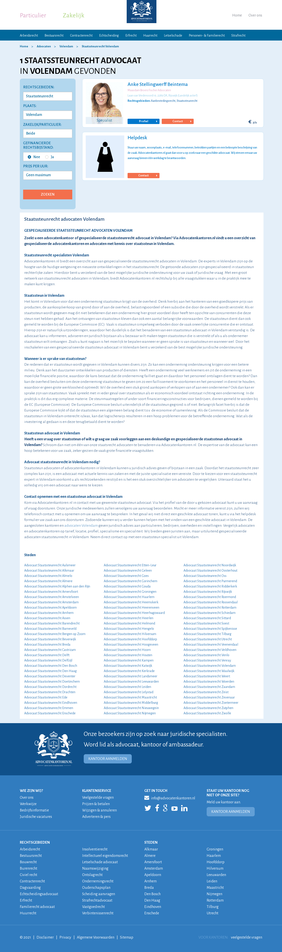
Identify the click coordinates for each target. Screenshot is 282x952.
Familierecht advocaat (37, 907)
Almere (150, 856)
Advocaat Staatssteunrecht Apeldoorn (50, 607)
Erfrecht (131, 35)
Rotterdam (215, 900)
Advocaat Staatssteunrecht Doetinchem (52, 681)
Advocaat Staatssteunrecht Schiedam (210, 613)
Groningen (215, 849)
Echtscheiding (109, 35)
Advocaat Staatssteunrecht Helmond (129, 623)
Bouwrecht (28, 862)
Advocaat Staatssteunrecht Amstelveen (51, 597)
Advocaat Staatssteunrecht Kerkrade (129, 671)
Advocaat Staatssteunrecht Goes (126, 576)
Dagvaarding (30, 888)
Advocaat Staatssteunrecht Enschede (50, 713)
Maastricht (215, 888)
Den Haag (152, 900)
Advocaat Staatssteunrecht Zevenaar (209, 697)
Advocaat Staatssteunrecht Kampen (129, 660)
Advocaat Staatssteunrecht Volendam (210, 665)
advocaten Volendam (81, 526)
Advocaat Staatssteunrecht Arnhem (49, 613)
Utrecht (212, 913)
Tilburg (213, 907)
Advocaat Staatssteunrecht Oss (205, 576)
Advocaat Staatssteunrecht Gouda (127, 586)
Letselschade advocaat (100, 862)
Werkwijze (28, 804)
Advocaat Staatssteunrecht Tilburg (207, 634)
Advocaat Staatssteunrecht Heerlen (128, 618)
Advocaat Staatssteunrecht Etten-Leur (130, 565)
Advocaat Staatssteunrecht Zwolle (207, 713)
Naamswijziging (95, 869)
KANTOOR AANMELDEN (107, 759)
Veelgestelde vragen (98, 798)
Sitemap (126, 937)
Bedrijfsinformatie (34, 810)
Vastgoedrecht (93, 907)
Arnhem (150, 881)
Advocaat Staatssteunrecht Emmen (48, 708)
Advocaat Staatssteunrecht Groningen (130, 591)
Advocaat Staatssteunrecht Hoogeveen (131, 644)
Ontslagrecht (92, 875)
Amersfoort (153, 862)
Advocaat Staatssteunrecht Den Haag (50, 671)
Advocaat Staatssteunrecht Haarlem (129, 597)
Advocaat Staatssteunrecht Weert (207, 676)
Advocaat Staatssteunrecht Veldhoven (210, 650)
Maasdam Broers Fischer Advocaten (149, 90)
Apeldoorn (152, 875)
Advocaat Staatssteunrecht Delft (46, 655)
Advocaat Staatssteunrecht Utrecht (208, 639)
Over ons (255, 15)
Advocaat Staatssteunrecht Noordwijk (210, 565)
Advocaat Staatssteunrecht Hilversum (130, 634)
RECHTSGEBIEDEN (35, 843)
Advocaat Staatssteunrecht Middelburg (131, 702)
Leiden (212, 881)
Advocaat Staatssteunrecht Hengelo (129, 628)
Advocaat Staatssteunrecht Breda (47, 644)
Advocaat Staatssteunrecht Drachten (49, 692)
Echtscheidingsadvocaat (39, 894)
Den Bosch (152, 894)
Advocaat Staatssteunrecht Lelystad (128, 692)
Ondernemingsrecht (97, 881)
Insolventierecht (95, 849)
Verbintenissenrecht (97, 913)
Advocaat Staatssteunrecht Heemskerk (131, 602)
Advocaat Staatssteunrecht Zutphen (208, 708)
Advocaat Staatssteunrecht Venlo (206, 655)
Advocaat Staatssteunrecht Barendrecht (52, 623)
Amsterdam (153, 869)
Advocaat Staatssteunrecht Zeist (206, 692)
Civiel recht (28, 875)
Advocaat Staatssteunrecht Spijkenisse (210, 628)
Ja (49, 157)
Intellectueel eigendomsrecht (105, 856)
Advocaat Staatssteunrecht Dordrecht (50, 687)
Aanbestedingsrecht (163, 100)
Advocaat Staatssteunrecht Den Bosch (50, 665)
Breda (149, 888)
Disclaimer (45, 937)
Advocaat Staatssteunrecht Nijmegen (130, 713)
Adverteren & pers (96, 817)
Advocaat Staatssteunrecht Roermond (210, 597)
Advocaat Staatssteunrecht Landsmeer (130, 676)
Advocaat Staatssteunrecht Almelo (48, 576)
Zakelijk (73, 15)
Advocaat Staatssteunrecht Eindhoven (50, 702)
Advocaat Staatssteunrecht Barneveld (50, 628)
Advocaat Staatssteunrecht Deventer (49, 676)
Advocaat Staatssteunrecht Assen (47, 618)
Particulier (33, 15)
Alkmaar (151, 849)
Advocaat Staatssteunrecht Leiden (127, 687)
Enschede (151, 913)
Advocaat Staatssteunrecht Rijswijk (208, 591)
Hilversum (215, 869)
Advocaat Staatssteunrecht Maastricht (130, 697)
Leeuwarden (216, 875)
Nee (34, 157)
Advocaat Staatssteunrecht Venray (207, 660)
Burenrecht (28, 869)
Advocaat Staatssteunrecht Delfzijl (48, 660)
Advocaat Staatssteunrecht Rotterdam (210, 607)
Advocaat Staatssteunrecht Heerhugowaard (134, 613)
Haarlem (214, 856)
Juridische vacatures (36, 817)
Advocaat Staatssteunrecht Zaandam (209, 687)
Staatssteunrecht (187, 100)
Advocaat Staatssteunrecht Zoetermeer (211, 702)
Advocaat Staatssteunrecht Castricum (50, 650)
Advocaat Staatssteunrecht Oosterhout (210, 570)
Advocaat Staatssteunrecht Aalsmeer (50, 565)
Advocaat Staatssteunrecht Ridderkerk (210, 586)
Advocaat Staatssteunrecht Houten (128, 655)
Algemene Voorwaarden (95, 937)
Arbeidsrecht (29, 35)
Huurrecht (150, 35)
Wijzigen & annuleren (99, 810)
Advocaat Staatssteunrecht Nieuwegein (131, 708)
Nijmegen (214, 894)
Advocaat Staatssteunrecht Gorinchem (130, 581)
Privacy (65, 937)
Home (237, 15)
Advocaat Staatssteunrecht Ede (45, 697)
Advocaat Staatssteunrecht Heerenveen (131, 607)
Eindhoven (152, 907)
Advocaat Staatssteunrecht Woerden (209, 681)
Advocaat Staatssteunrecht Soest (206, 623)
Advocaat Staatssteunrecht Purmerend (210, 581)
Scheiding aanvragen (98, 894)
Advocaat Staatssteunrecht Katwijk (128, 665)
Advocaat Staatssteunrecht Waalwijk (209, 671)
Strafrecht (238, 35)
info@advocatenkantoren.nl (169, 797)
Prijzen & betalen (96, 804)
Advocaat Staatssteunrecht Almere (48, 581)
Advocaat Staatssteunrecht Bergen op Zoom (54, 634)
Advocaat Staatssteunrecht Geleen (128, 570)
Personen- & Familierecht (207, 35)
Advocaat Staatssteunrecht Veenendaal (211, 644)
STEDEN (151, 843)
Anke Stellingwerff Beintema (158, 84)
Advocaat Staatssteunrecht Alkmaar (49, 570)
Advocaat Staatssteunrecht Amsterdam (51, 602)
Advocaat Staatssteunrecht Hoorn (127, 650)
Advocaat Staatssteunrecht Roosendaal (211, 602)
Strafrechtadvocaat (97, 900)
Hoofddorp (215, 862)
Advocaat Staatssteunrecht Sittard (207, 618)
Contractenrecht (81, 35)
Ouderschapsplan (96, 888)
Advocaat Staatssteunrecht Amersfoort (51, 591)
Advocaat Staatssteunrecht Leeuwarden (131, 681)
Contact (182, 121)
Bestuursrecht (54, 35)
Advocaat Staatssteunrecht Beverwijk (50, 639)
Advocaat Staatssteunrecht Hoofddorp (130, 639)
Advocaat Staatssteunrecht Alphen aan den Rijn (57, 586)
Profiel (148, 121)
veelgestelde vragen (246, 937)
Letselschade (173, 35)
